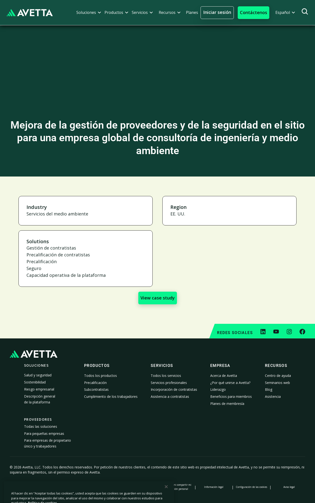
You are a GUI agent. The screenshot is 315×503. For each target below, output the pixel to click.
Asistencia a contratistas (170, 396)
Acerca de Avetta (223, 375)
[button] (89, 12)
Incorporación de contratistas (174, 389)
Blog (268, 389)
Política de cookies (63, 487)
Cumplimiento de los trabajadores (111, 396)
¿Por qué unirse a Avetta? (230, 382)
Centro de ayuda (278, 375)
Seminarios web (277, 382)
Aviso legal (289, 487)
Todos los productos (100, 375)
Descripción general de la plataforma (39, 399)
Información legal (213, 487)
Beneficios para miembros (231, 396)
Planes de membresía (227, 403)
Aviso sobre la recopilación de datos (101, 487)
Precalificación (95, 382)
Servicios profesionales (169, 382)
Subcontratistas (96, 389)
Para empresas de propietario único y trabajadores (47, 443)
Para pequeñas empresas (44, 433)
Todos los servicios (166, 375)
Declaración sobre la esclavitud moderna (139, 487)
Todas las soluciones (40, 426)
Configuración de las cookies (251, 487)
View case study (157, 298)
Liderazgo (218, 389)
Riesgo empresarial (39, 389)
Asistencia (273, 396)
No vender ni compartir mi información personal (176, 487)
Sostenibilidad (35, 382)
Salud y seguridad (38, 375)
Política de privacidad (26, 487)
